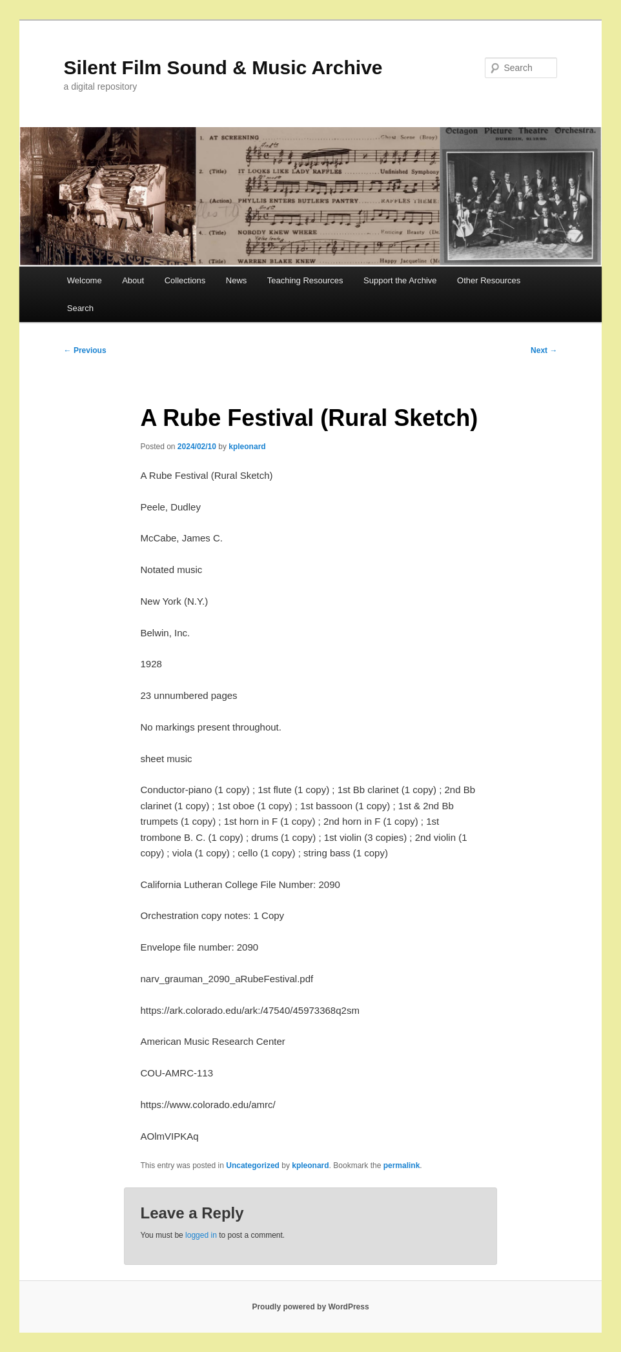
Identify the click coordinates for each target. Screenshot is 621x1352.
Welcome (84, 280)
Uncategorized (253, 1165)
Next (544, 350)
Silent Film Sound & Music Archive (223, 67)
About (133, 280)
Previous (85, 350)
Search (80, 308)
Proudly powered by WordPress (310, 1306)
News (236, 280)
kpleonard (247, 446)
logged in (201, 1235)
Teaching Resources (305, 280)
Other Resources (488, 280)
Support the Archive (399, 280)
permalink (401, 1165)
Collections (185, 280)
